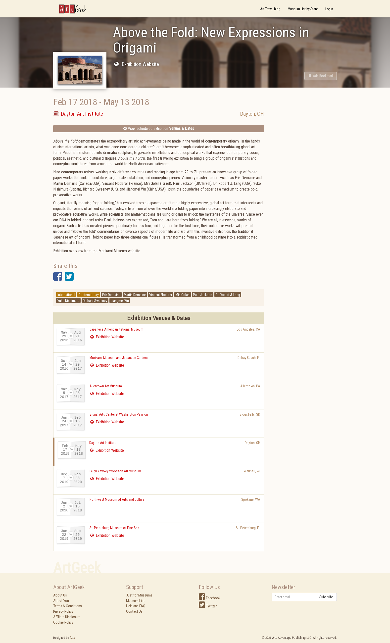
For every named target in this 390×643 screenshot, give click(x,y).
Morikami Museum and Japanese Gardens (119, 358)
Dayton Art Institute (102, 443)
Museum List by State (303, 9)
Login (329, 9)
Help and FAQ (135, 606)
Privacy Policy (63, 611)
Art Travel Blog (270, 9)
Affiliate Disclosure (66, 617)
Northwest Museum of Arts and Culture (117, 499)
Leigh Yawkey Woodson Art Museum (115, 471)
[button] (320, 76)
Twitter (208, 606)
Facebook (210, 598)
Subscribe (326, 597)
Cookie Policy (63, 622)
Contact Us (134, 611)
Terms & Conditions (67, 606)
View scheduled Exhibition (158, 128)
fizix (72, 638)
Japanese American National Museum (116, 329)
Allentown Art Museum (106, 386)
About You (61, 600)
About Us (60, 595)
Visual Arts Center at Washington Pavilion (119, 414)
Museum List (135, 600)
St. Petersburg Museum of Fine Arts (115, 528)
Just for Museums (139, 595)
